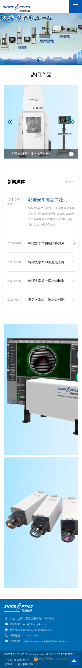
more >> (70, 181)
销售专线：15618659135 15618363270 (28, 630)
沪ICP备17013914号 (19, 659)
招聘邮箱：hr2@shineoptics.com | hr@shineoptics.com (36, 641)
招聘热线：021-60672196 (21, 635)
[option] (41, 122)
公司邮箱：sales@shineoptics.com (25, 624)
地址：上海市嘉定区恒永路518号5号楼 (29, 618)
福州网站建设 (26, 664)
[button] (9, 121)
